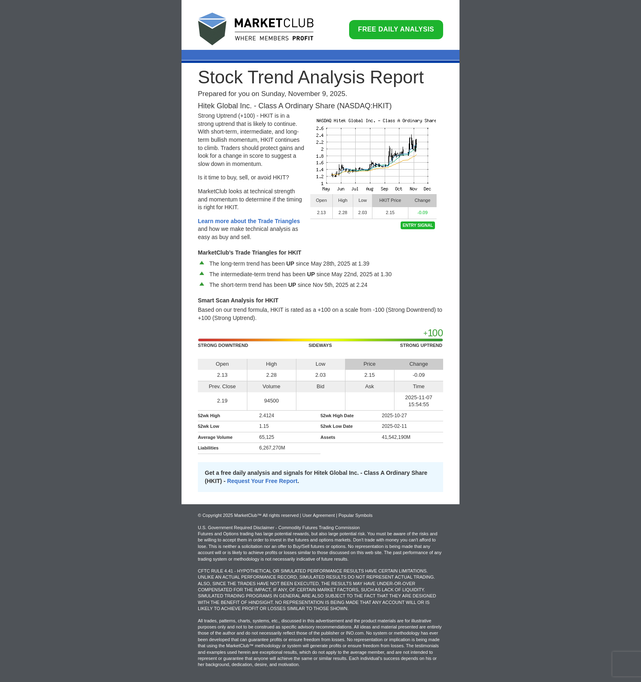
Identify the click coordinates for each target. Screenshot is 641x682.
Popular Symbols (355, 515)
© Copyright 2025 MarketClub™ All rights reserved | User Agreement (267, 515)
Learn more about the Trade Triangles (249, 221)
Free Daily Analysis (396, 29)
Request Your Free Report (262, 481)
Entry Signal (418, 225)
